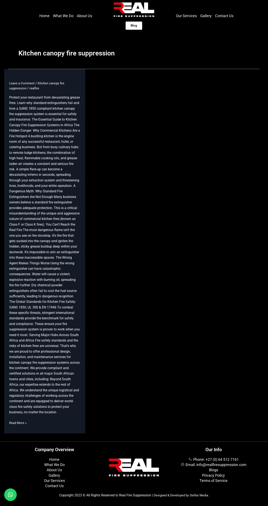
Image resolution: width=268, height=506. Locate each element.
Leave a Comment (22, 83)
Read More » (18, 422)
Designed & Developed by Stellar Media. (181, 495)
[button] (10, 494)
